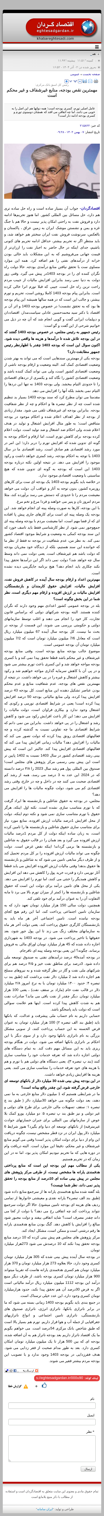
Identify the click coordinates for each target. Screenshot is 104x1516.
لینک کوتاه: (91, 1378)
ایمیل (90, 1415)
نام (92, 1399)
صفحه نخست (91, 74)
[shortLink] (59, 1377)
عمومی (75, 74)
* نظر (90, 1432)
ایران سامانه (45, 1509)
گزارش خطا (15, 1386)
